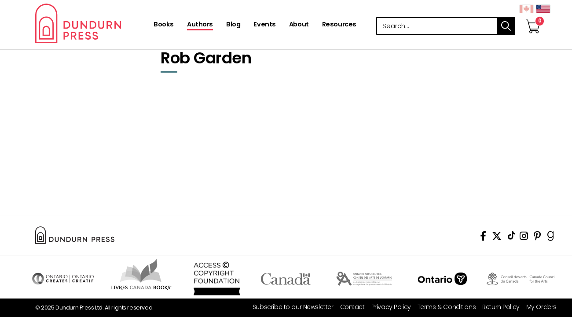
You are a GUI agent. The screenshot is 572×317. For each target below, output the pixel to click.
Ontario (442, 279)
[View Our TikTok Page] (511, 237)
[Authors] (200, 25)
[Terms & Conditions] (443, 307)
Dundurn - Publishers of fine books (93, 23)
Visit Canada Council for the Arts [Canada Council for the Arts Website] (521, 279)
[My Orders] (538, 307)
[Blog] (233, 25)
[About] (298, 25)
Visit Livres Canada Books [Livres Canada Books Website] (141, 274)
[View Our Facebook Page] (483, 237)
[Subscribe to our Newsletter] (290, 307)
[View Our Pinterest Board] (537, 237)
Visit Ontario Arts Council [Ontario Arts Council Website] (364, 279)
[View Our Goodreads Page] (551, 237)
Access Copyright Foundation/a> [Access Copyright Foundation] (217, 279)
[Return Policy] (498, 307)
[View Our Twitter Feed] (497, 237)
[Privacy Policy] (388, 307)
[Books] (163, 25)
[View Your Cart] (533, 17)
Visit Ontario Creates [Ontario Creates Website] (63, 279)
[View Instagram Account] (523, 237)
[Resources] (339, 25)
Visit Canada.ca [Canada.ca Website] (286, 279)
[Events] (264, 25)
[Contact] (349, 307)
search (506, 26)
